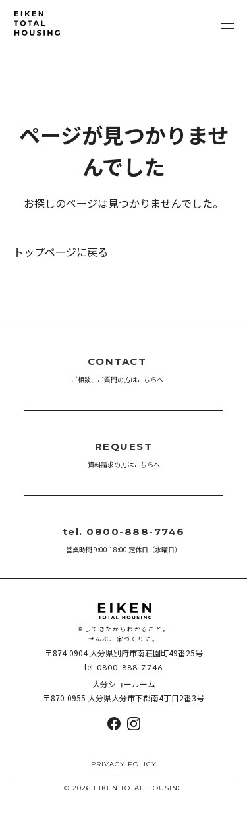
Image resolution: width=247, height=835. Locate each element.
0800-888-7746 (130, 667)
